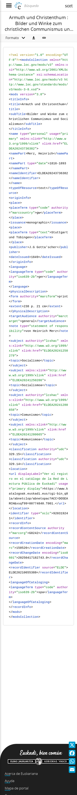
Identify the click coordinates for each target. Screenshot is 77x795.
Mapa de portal (17, 788)
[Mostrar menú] (8, 5)
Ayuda (9, 780)
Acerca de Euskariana (21, 773)
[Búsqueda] (43, 6)
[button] (34, 38)
